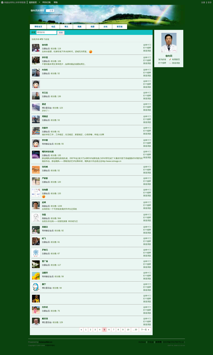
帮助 (55, 2)
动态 (53, 27)
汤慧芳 (45, 273)
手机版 (151, 342)
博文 (66, 27)
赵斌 (44, 202)
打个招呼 (147, 48)
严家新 (45, 178)
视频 (79, 27)
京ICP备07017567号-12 (173, 342)
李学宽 (45, 57)
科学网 (158, 342)
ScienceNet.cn (45, 342)
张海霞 (45, 190)
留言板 (120, 27)
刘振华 (45, 128)
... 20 (135, 330)
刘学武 (45, 307)
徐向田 (169, 56)
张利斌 (45, 167)
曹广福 (45, 261)
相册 (92, 27)
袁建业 (45, 227)
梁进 (44, 104)
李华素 (45, 140)
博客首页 (38, 27)
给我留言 (176, 59)
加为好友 (162, 59)
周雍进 (45, 116)
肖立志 (45, 93)
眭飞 (44, 238)
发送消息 (147, 51)
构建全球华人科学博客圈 (14, 2)
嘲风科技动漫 (48, 152)
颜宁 (44, 284)
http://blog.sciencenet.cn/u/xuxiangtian (46, 14)
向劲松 (45, 70)
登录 (209, 2)
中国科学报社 (50, 345)
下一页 (144, 330)
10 (128, 330)
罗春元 (45, 250)
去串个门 (147, 45)
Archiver (141, 342)
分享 (51, 11)
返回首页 (33, 2)
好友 (106, 27)
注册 (203, 2)
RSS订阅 (46, 2)
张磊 (44, 215)
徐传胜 (45, 45)
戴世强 (45, 319)
